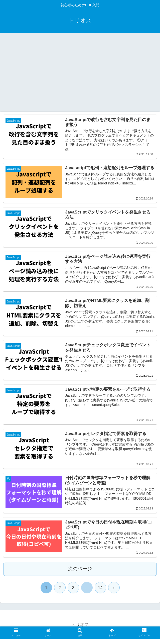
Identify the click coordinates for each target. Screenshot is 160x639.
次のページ (80, 568)
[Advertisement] (80, 74)
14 (100, 588)
